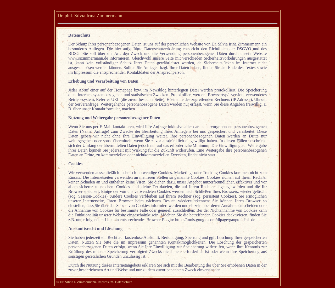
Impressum (105, 282)
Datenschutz (123, 282)
